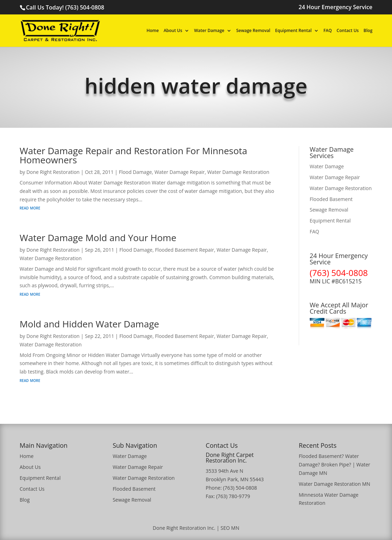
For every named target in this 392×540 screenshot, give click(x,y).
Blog (367, 31)
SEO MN (230, 528)
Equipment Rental (293, 31)
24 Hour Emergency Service (336, 7)
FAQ (327, 31)
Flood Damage (135, 172)
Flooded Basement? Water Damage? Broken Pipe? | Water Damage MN (334, 464)
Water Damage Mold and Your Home (98, 237)
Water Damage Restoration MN (334, 484)
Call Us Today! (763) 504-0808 (65, 7)
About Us (173, 31)
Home (153, 31)
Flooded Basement (331, 199)
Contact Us (348, 31)
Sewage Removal (253, 31)
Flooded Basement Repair (184, 249)
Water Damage (209, 31)
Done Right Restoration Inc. (184, 528)
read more (30, 207)
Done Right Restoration (53, 172)
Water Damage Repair (179, 172)
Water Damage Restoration (238, 172)
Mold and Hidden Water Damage (89, 324)
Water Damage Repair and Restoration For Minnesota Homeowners (133, 155)
